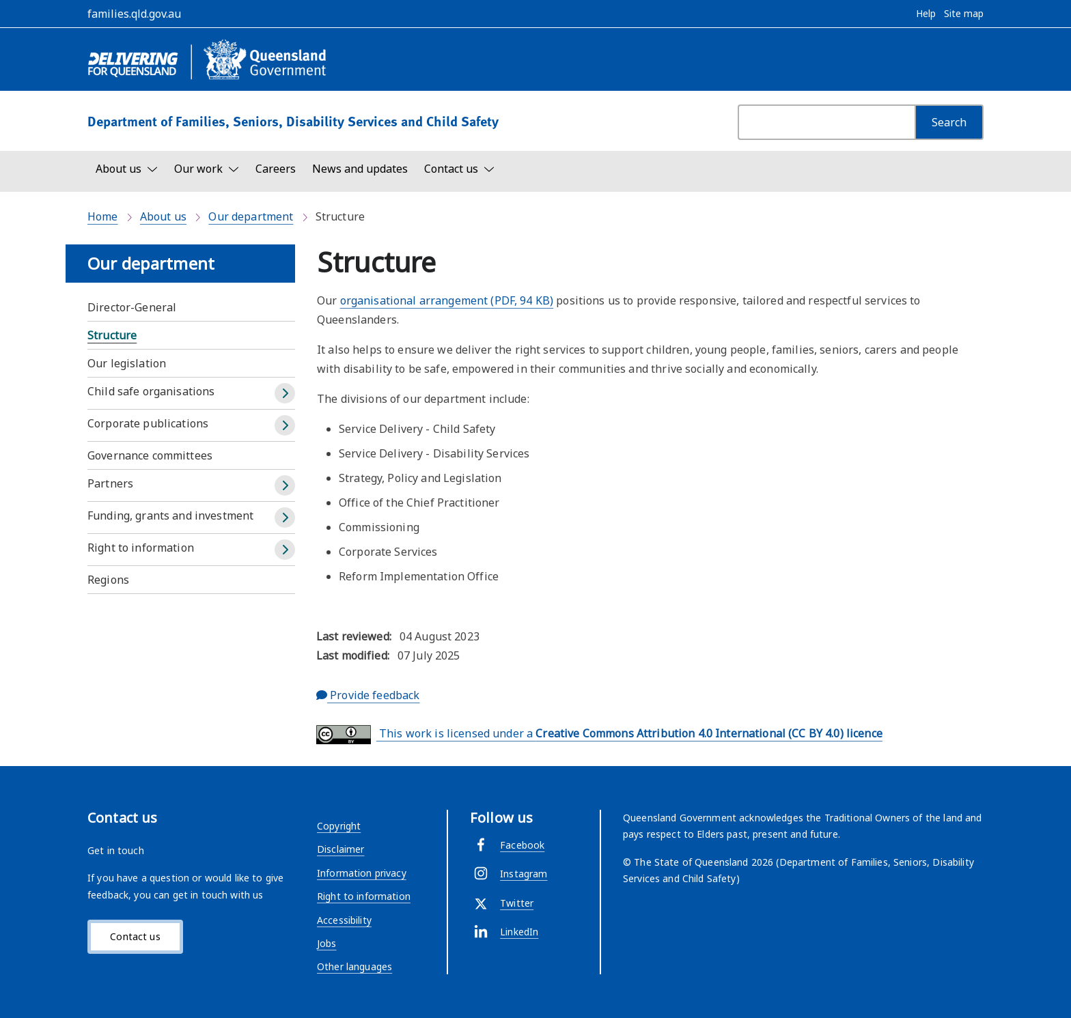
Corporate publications (147, 423)
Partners (110, 483)
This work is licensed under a (599, 734)
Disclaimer (340, 849)
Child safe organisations (150, 391)
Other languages (354, 966)
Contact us (135, 936)
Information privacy (361, 872)
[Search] (949, 122)
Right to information (140, 547)
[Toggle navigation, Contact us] (459, 168)
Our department (250, 216)
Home (102, 216)
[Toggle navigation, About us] (126, 168)
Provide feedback (368, 695)
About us (163, 216)
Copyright (339, 825)
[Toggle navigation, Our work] (206, 168)
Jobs (327, 943)
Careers (275, 168)
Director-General (131, 307)
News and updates (360, 168)
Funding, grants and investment (170, 515)
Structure (112, 335)
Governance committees (149, 455)
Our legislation (126, 363)
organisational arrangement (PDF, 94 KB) (447, 300)
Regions (108, 579)
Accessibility (344, 920)
